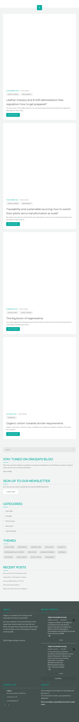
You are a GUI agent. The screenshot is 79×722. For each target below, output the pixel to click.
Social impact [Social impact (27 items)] (22, 557)
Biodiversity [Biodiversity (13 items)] (22, 547)
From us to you (10, 521)
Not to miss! (9, 526)
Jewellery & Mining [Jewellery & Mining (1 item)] (47, 552)
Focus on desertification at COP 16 (13, 581)
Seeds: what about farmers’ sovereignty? (15, 588)
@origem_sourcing (53, 620)
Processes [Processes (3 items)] (9, 557)
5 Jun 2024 (63, 649)
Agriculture (12, 312)
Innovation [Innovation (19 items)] (32, 552)
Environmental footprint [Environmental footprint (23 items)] (14, 552)
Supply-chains (13, 94)
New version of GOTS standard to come (15, 573)
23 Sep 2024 (63, 620)
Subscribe (10, 492)
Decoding (25, 91)
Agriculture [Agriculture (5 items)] (9, 547)
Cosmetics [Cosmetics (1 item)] (61, 547)
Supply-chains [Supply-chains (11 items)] (36, 557)
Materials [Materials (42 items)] (62, 552)
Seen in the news (11, 531)
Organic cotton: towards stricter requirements (34, 423)
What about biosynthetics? (11, 585)
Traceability (26, 94)
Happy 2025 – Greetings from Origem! (14, 577)
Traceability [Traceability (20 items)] (49, 557)
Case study (9, 511)
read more (13, 115)
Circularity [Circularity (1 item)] (49, 547)
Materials (11, 417)
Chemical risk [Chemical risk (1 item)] (36, 547)
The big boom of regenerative (24, 318)
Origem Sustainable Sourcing (57, 617)
